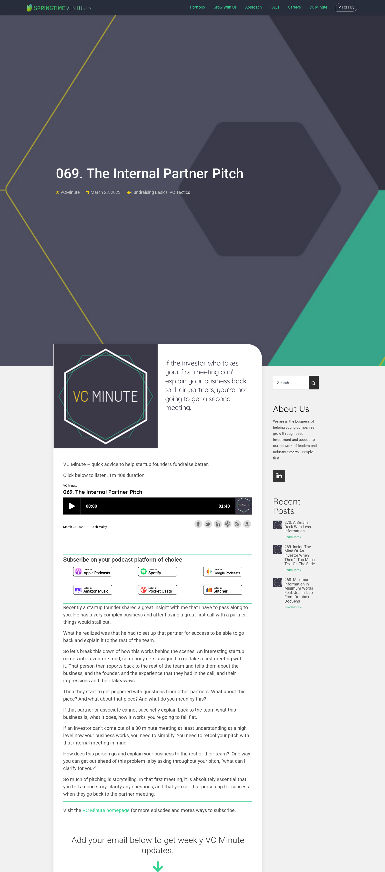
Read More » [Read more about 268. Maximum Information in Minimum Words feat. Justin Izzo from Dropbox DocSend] (293, 607)
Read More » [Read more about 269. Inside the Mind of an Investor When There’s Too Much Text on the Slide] (293, 570)
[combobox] (291, 382)
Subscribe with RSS (237, 524)
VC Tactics (180, 192)
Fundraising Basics (149, 192)
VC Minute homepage (106, 810)
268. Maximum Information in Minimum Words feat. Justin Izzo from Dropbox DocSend (298, 590)
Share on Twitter (208, 524)
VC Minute (318, 7)
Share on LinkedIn (218, 524)
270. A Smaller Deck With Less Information (297, 526)
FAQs (274, 7)
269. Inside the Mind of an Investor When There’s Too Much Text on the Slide (299, 555)
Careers (294, 7)
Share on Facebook (198, 524)
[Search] (314, 382)
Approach (253, 7)
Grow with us (225, 7)
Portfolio (197, 7)
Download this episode (247, 524)
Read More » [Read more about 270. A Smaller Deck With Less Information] (293, 537)
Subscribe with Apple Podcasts (228, 524)
